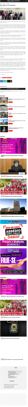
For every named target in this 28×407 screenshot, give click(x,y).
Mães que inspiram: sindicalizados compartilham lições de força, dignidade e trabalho (12, 156)
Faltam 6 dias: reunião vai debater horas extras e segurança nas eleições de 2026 (12, 359)
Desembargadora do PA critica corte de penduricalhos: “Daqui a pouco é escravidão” (17, 114)
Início (1, 3)
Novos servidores (9, 77)
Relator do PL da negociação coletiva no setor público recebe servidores (11, 196)
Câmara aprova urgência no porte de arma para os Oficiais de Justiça (10, 338)
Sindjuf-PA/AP (3, 358)
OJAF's (2, 337)
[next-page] (1, 133)
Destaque (7, 3)
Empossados (4, 77)
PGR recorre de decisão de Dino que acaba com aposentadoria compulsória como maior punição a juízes (15, 128)
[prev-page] (0, 133)
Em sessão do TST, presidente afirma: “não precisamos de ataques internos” (12, 176)
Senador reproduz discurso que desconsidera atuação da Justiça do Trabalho (12, 216)
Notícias (4, 3)
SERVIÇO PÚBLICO (3, 195)
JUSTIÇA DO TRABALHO (4, 175)
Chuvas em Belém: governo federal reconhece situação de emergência (16, 106)
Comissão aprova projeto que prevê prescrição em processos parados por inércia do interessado (16, 121)
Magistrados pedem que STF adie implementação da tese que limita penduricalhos (16, 99)
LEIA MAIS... (10, 116)
